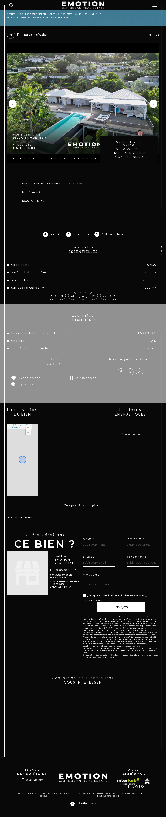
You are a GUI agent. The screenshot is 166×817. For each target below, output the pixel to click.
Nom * (89, 539)
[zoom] (83, 162)
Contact (161, 249)
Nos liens (136, 794)
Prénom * (136, 539)
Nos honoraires (84, 794)
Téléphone (137, 557)
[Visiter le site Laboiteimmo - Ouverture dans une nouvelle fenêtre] (83, 807)
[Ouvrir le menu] (154, 5)
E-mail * (91, 557)
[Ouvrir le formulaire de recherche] (11, 5)
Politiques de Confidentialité (130, 655)
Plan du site (99, 794)
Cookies (116, 796)
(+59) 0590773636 (64, 570)
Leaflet (10, 425)
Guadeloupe (65, 14)
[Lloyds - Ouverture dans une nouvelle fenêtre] (136, 786)
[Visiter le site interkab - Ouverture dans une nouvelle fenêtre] (128, 781)
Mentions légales (114, 794)
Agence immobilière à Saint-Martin (26, 14)
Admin (128, 794)
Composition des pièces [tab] (83, 505)
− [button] (28, 432)
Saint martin (82, 14)
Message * (93, 574)
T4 (101, 14)
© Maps (19, 425)
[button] (153, 104)
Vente (52, 14)
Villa (94, 14)
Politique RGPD (104, 796)
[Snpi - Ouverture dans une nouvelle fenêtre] (147, 781)
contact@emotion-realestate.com (61, 575)
